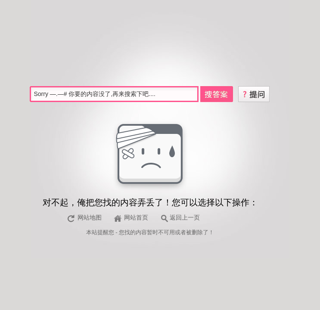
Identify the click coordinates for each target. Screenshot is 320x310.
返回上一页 (185, 217)
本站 (91, 232)
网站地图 (90, 217)
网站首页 (136, 217)
